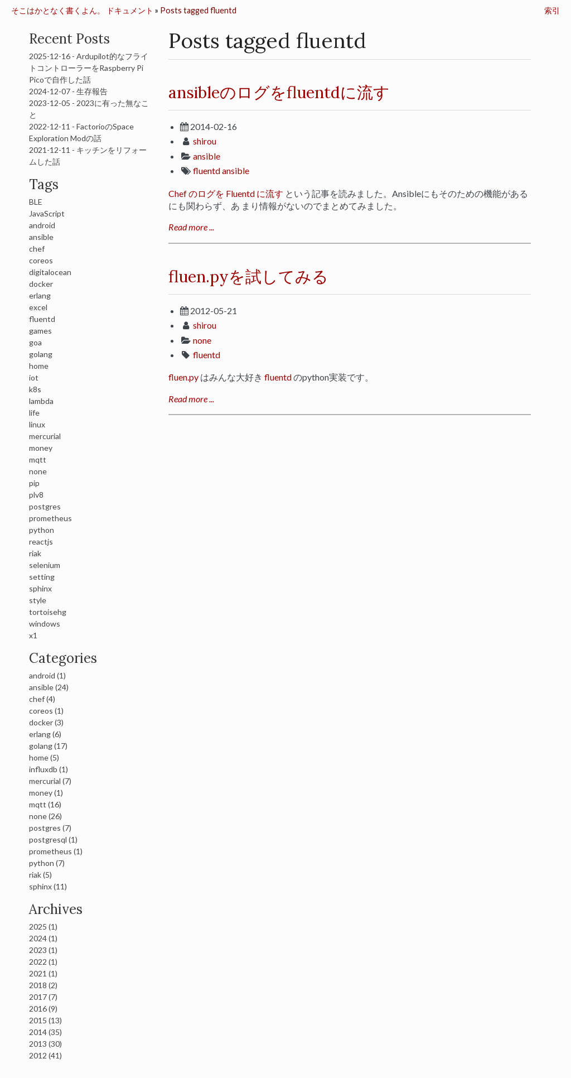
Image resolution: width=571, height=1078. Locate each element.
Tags (44, 184)
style (37, 600)
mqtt (37, 459)
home (39, 365)
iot (33, 377)
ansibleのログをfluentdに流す (279, 92)
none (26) (45, 816)
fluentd (206, 170)
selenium (44, 565)
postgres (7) (50, 827)
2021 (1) (43, 973)
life (34, 412)
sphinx (40, 588)
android (42, 225)
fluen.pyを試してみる (248, 276)
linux (37, 424)
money (40, 448)
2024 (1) (43, 938)
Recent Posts (69, 38)
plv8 (36, 494)
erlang (40, 295)
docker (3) (46, 722)
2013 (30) (45, 1043)
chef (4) (42, 699)
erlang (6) (45, 734)
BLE (35, 201)
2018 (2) (43, 985)
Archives (56, 909)
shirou (204, 141)
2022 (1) (43, 961)
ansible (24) (49, 687)
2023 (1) (43, 950)
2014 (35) (45, 1032)
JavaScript (47, 213)
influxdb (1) (48, 769)
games (40, 330)
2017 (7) (43, 997)
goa (35, 342)
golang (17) (48, 745)
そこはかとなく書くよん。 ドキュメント (82, 10)
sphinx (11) (48, 886)
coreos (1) (46, 710)
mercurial (45, 436)
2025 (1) (43, 926)
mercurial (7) (50, 781)
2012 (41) (45, 1055)
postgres (45, 506)
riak (35, 553)
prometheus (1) (56, 851)
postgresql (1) (53, 839)
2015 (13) (45, 1020)
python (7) (47, 863)
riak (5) (40, 874)
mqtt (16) (45, 804)
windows (44, 623)
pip (34, 483)
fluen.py (183, 377)
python (41, 530)
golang (40, 354)
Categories (63, 658)
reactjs (41, 541)
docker (41, 283)
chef (37, 248)
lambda (41, 401)
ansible (206, 156)
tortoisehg (47, 612)
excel (38, 307)
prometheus (50, 518)
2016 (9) (43, 1008)
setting (42, 576)
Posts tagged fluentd (198, 10)
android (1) (47, 675)
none (202, 340)
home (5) (44, 757)
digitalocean (50, 272)
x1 (33, 635)
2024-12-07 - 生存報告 (68, 91)
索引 (552, 10)
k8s (35, 389)
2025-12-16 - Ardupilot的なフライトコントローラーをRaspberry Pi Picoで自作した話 (88, 67)
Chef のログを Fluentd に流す (225, 193)
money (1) (46, 792)
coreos (41, 260)
